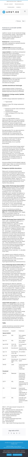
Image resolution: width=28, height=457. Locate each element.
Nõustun (9, 454)
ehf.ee (23, 447)
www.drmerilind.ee (8, 447)
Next (23, 21)
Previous (19, 21)
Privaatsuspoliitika (17, 454)
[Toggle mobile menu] (25, 11)
